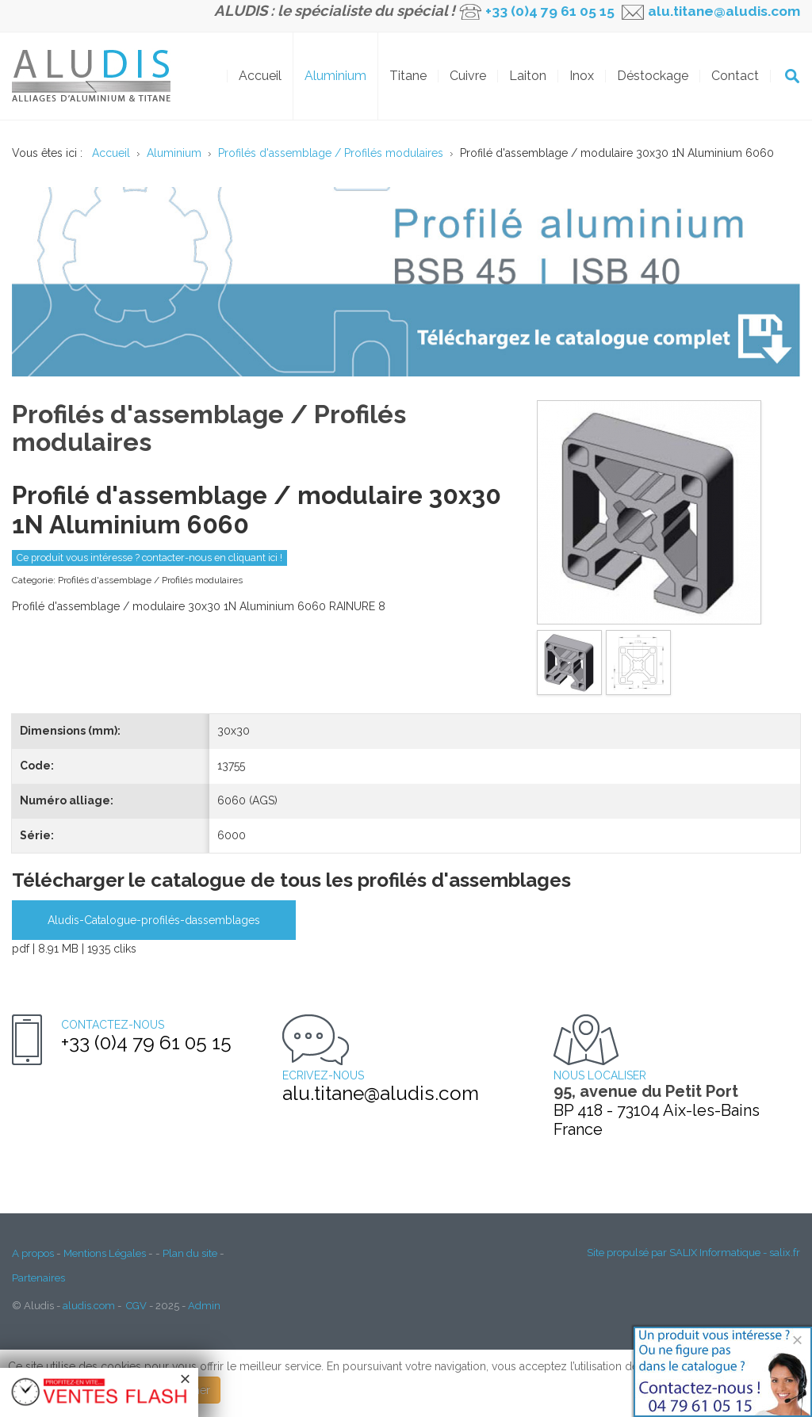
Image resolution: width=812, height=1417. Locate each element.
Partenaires (38, 1277)
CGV (136, 1306)
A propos (33, 1253)
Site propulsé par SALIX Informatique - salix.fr (693, 1252)
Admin (204, 1306)
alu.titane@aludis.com (722, 11)
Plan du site (190, 1253)
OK (792, 76)
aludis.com (89, 1306)
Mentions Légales (104, 1253)
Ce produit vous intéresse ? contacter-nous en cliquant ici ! (149, 557)
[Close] (797, 1339)
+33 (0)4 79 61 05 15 (550, 11)
